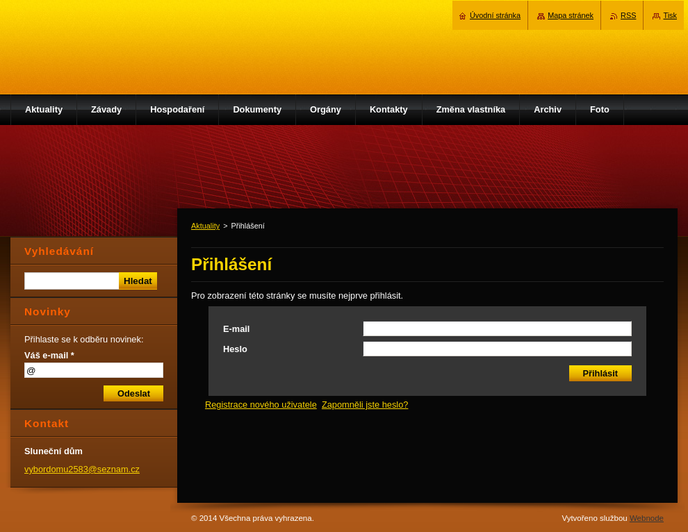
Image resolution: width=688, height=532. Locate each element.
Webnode (647, 518)
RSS (628, 15)
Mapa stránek (570, 15)
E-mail (236, 329)
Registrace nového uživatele (261, 404)
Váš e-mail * (49, 355)
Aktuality (205, 226)
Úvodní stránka (495, 15)
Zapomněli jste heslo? (365, 404)
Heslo (235, 349)
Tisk (670, 15)
